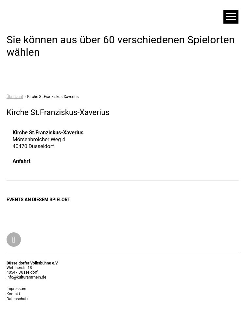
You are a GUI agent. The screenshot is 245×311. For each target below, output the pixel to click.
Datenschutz (17, 299)
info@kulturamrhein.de (26, 277)
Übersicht (15, 96)
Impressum (16, 288)
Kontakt (13, 294)
